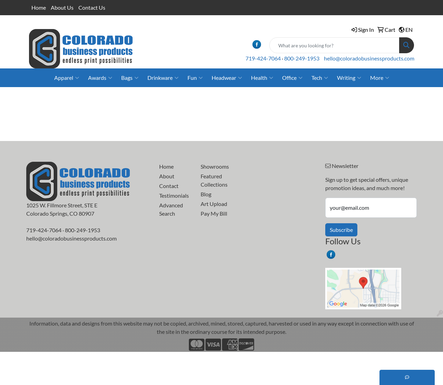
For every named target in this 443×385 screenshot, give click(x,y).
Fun (195, 78)
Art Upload (214, 203)
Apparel (66, 78)
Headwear (227, 78)
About (166, 176)
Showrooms (215, 166)
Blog (206, 194)
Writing (349, 78)
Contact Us (91, 7)
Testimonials (174, 195)
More (379, 78)
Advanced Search (171, 209)
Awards (100, 78)
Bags (129, 78)
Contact (169, 185)
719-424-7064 (263, 58)
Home (38, 7)
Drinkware (163, 78)
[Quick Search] (334, 45)
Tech (319, 78)
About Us (62, 7)
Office (292, 78)
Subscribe (341, 229)
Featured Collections (214, 180)
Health (262, 78)
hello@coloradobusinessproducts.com (369, 58)
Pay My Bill (214, 213)
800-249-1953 (301, 58)
